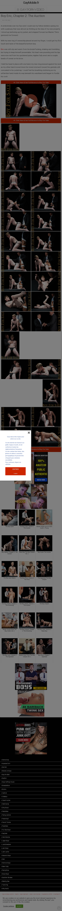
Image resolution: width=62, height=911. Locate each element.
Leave (15, 473)
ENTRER (15, 469)
